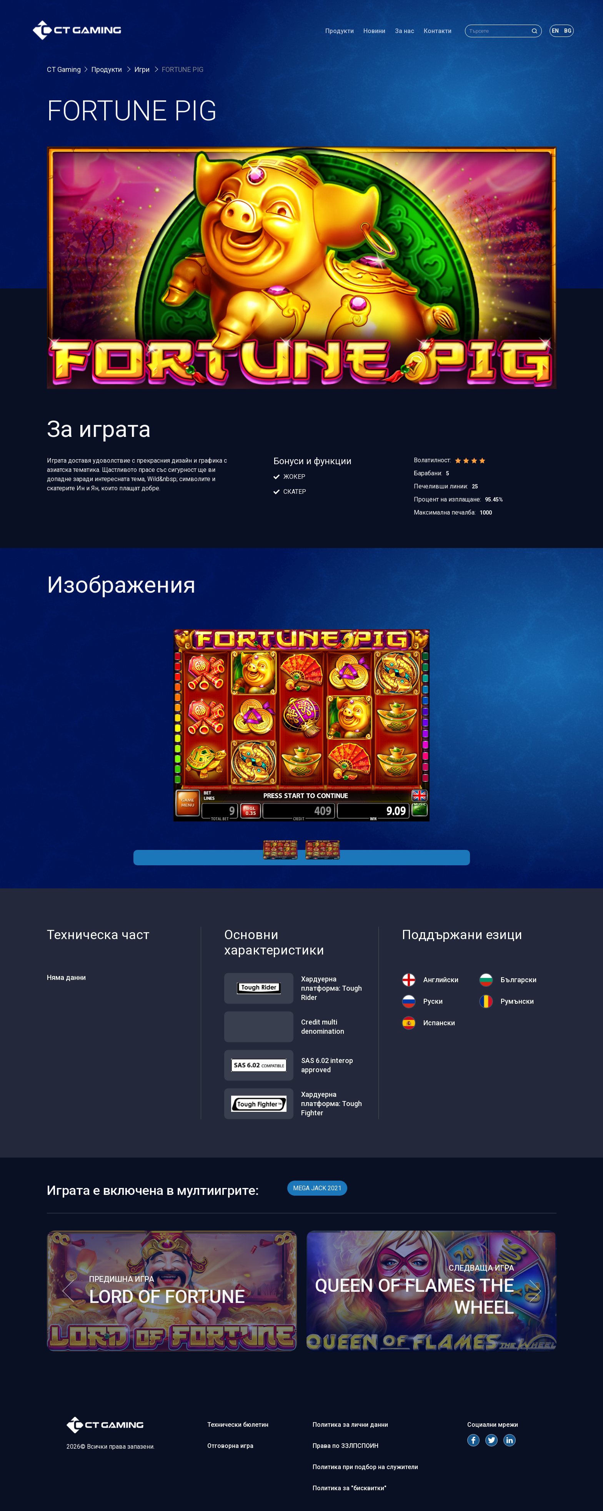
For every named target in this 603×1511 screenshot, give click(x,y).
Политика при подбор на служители (365, 1467)
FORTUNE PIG (182, 69)
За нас (398, 32)
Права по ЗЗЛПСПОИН (345, 1445)
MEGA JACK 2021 (317, 1188)
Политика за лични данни (350, 1424)
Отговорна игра (230, 1445)
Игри (142, 69)
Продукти (334, 32)
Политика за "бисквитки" (349, 1488)
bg (562, 32)
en (549, 32)
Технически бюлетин (237, 1424)
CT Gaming (64, 69)
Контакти (432, 32)
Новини (369, 32)
